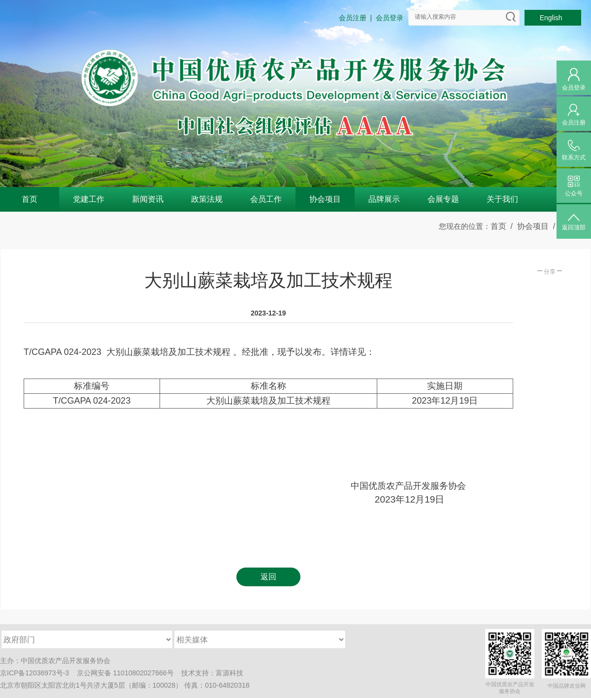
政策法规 (207, 199)
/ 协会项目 (527, 226)
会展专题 (443, 199)
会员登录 (389, 18)
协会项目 (325, 199)
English (553, 18)
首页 (29, 199)
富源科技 (229, 673)
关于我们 (502, 199)
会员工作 (266, 199)
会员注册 (352, 18)
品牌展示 (384, 199)
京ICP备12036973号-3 (34, 673)
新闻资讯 (148, 199)
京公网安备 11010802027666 (122, 673)
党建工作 (88, 199)
